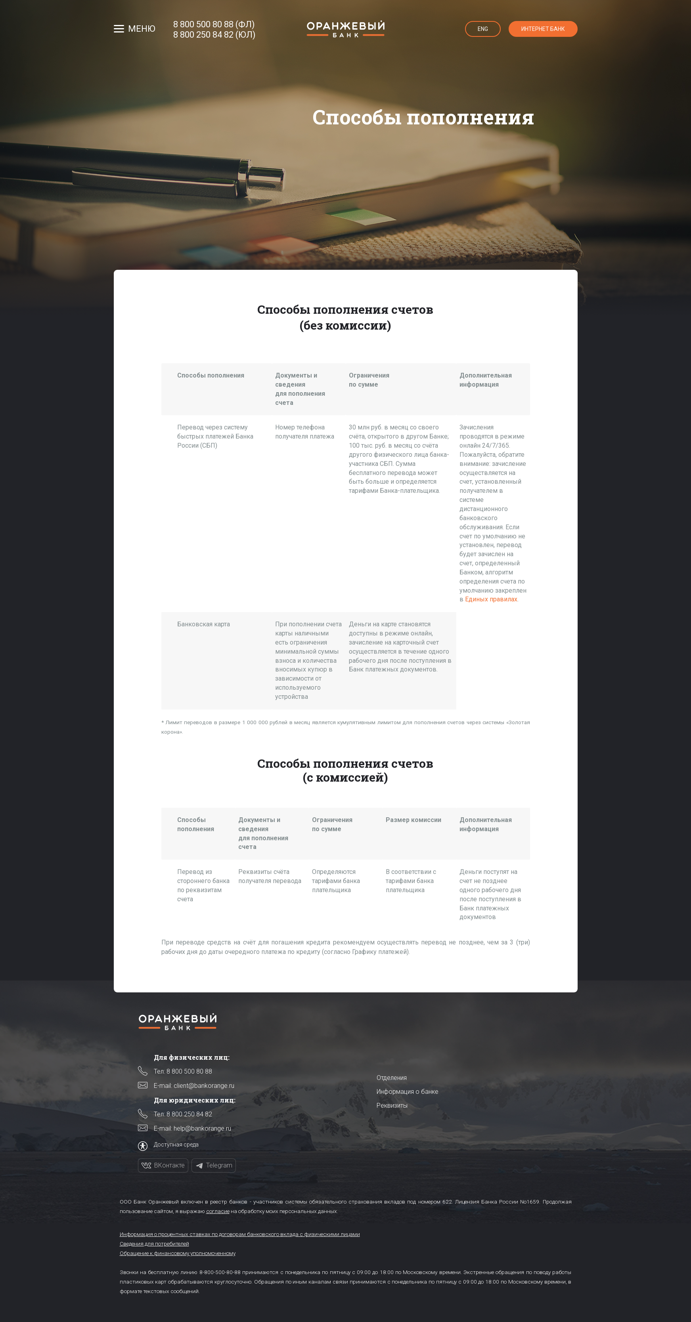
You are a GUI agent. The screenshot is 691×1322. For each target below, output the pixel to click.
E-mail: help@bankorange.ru (192, 1128)
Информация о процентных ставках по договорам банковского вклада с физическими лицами (240, 1234)
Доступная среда (176, 1144)
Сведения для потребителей (154, 1243)
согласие (218, 1211)
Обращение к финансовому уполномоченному (177, 1253)
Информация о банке (407, 1091)
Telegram (219, 1165)
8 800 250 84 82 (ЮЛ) (214, 35)
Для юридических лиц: (194, 1100)
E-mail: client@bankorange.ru (194, 1085)
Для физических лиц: (192, 1057)
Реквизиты (392, 1105)
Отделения (392, 1078)
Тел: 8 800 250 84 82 (183, 1114)
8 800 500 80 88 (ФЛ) (214, 24)
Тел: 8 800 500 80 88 (183, 1071)
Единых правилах (491, 599)
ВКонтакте (169, 1165)
